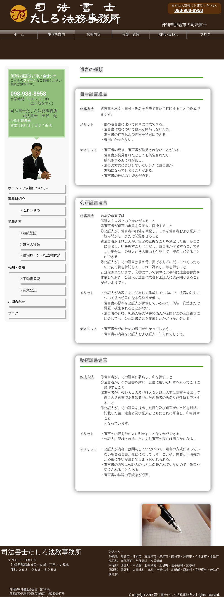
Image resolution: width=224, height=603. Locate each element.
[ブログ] (36, 313)
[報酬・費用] (36, 267)
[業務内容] (36, 221)
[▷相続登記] (42, 233)
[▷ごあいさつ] (42, 210)
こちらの (23, 80)
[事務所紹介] (36, 198)
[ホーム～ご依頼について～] (36, 188)
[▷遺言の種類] (42, 244)
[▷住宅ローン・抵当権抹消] (42, 255)
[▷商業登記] (42, 290)
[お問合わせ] (36, 301)
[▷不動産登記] (42, 278)
